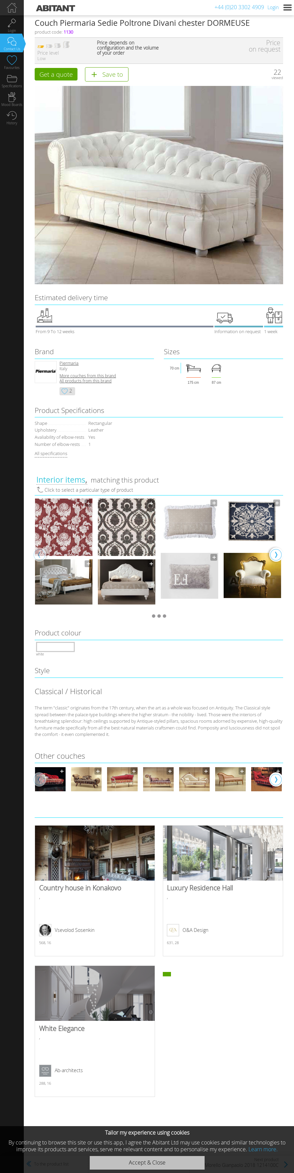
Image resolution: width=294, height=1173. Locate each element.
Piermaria (69, 364)
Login (273, 7)
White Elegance (95, 1032)
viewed (277, 77)
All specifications (51, 454)
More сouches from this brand (87, 376)
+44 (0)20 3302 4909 (239, 7)
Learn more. (263, 1149)
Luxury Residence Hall (223, 892)
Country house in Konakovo (95, 892)
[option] (63, 555)
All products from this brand (85, 381)
